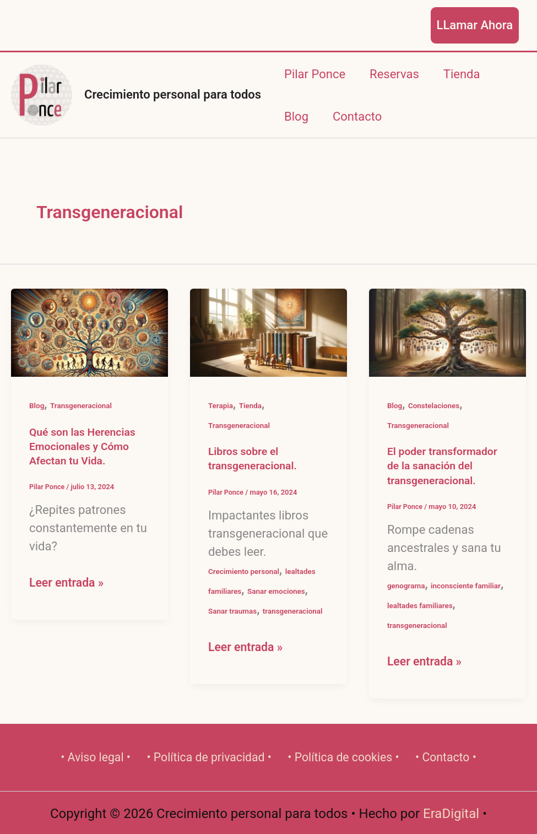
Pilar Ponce (314, 74)
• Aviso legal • (96, 757)
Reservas (394, 74)
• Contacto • (445, 757)
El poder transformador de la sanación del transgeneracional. (444, 466)
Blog (296, 116)
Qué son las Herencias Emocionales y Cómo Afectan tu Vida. (84, 446)
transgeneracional (295, 610)
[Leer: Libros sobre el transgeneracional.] (268, 332)
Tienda (461, 74)
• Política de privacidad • (209, 757)
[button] (475, 25)
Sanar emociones (278, 591)
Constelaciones (435, 405)
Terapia (221, 405)
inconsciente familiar (468, 585)
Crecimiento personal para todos (172, 94)
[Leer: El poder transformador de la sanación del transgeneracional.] (447, 332)
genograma (406, 585)
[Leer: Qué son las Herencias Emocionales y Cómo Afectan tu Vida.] (89, 332)
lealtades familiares (421, 605)
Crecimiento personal (245, 571)
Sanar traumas (233, 610)
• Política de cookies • (344, 757)
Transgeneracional (83, 405)
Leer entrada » (67, 582)
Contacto (357, 116)
